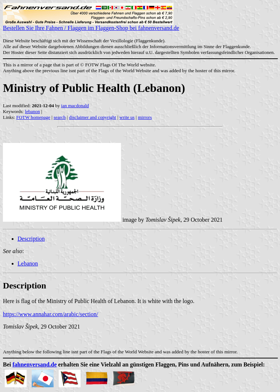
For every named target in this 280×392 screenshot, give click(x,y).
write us (127, 117)
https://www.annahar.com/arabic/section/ (50, 314)
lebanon (32, 111)
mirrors (145, 117)
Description (31, 239)
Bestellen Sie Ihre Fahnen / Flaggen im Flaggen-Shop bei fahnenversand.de (91, 25)
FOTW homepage (33, 117)
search (60, 117)
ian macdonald (75, 105)
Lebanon (28, 263)
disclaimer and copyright (92, 117)
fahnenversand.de (34, 364)
